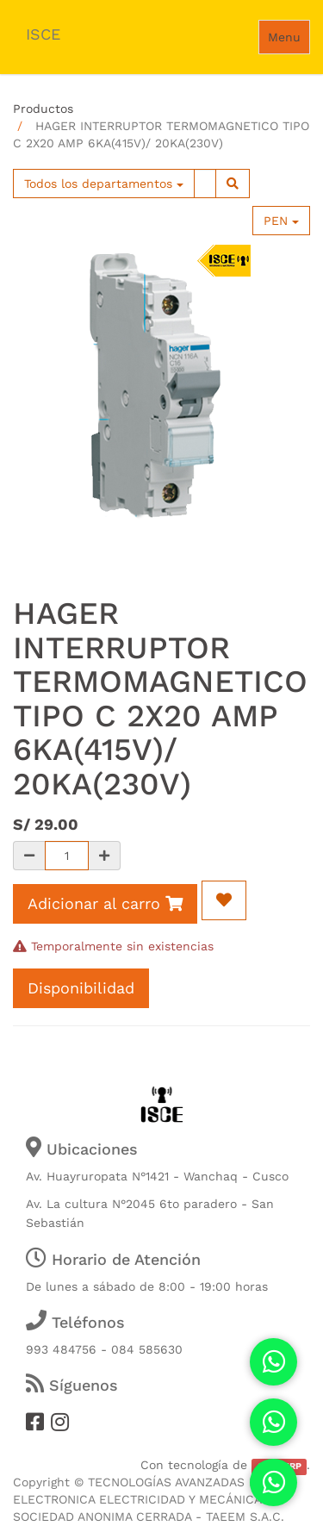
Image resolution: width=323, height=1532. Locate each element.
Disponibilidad (81, 988)
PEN (281, 220)
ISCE (43, 34)
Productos (43, 108)
